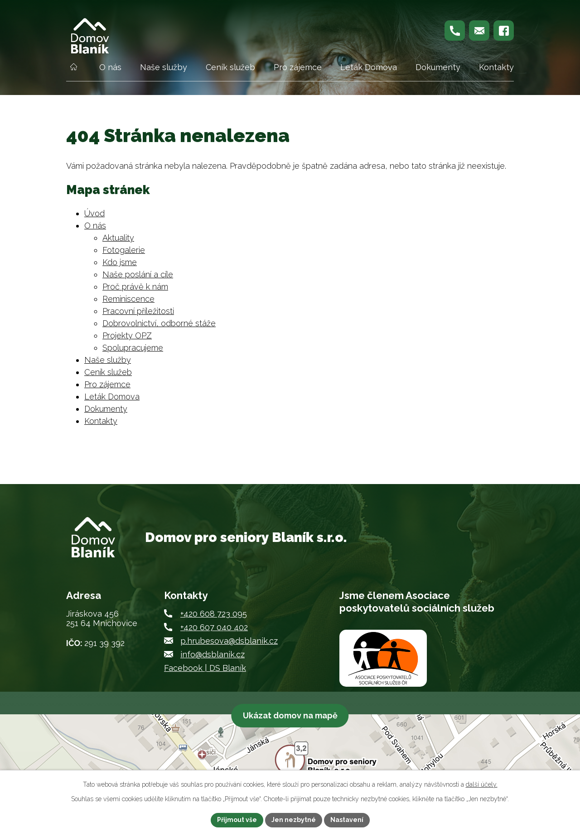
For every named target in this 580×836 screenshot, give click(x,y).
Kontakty (496, 67)
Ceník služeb (230, 67)
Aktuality (118, 237)
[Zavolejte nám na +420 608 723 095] (455, 30)
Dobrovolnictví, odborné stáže (159, 323)
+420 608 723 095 (213, 613)
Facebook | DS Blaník (205, 668)
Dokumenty (438, 67)
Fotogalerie (123, 250)
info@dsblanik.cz (212, 654)
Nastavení (346, 819)
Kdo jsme (119, 262)
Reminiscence (128, 299)
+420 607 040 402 (214, 627)
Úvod (73, 71)
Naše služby (163, 67)
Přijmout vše (237, 819)
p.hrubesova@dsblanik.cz (229, 641)
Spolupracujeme (132, 347)
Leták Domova (368, 67)
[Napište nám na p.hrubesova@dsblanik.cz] (479, 30)
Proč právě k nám (135, 286)
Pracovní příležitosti (138, 311)
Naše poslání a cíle (137, 274)
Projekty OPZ (127, 335)
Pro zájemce (298, 67)
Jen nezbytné (293, 819)
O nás (110, 67)
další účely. (482, 784)
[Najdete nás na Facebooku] (503, 30)
